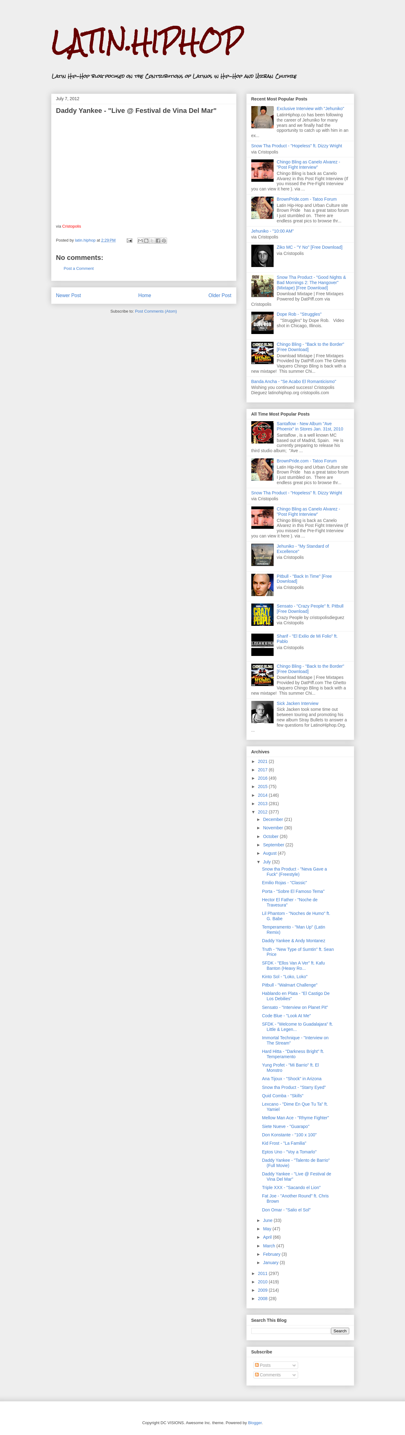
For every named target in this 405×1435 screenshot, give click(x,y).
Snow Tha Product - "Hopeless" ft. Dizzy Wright (296, 145)
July (267, 861)
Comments (268, 1374)
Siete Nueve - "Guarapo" (285, 1126)
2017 (263, 769)
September (274, 844)
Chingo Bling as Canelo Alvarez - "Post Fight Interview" (308, 164)
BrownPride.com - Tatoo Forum (307, 199)
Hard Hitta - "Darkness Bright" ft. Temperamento (293, 1054)
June (268, 1220)
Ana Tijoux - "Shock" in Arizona (291, 1078)
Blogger (255, 1422)
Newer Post (68, 295)
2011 (263, 1273)
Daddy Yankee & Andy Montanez (293, 940)
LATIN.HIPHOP (146, 42)
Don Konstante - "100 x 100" (289, 1134)
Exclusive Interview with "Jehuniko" (310, 108)
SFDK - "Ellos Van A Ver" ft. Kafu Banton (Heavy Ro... (293, 965)
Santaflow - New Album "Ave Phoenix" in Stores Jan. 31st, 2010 (310, 426)
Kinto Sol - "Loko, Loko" (284, 976)
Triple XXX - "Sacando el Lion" (291, 1187)
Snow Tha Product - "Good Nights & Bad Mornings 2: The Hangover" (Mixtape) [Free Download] (311, 282)
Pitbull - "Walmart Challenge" (289, 985)
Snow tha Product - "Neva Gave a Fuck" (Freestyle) (294, 872)
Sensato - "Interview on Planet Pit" (295, 1007)
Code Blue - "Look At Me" (286, 1015)
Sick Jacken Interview (298, 703)
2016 (263, 778)
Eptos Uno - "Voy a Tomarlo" (289, 1151)
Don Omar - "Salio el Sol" (286, 1209)
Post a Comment (79, 268)
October (271, 836)
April (268, 1237)
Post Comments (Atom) (156, 311)
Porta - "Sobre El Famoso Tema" (293, 891)
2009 (263, 1290)
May (267, 1228)
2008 (263, 1298)
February (272, 1254)
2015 (263, 786)
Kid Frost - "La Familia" (284, 1143)
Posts (263, 1365)
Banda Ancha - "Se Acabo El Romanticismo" (294, 381)
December (273, 819)
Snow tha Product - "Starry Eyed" (294, 1087)
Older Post (220, 295)
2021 (263, 761)
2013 (263, 803)
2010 (263, 1281)
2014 (263, 795)
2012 (263, 811)
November (273, 827)
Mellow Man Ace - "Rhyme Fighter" (295, 1117)
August (270, 853)
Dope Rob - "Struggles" (299, 314)
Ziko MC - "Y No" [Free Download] (309, 247)
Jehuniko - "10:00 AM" (272, 231)
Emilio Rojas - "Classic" (284, 882)
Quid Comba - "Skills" (282, 1095)
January (271, 1262)
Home (144, 295)
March (269, 1245)
